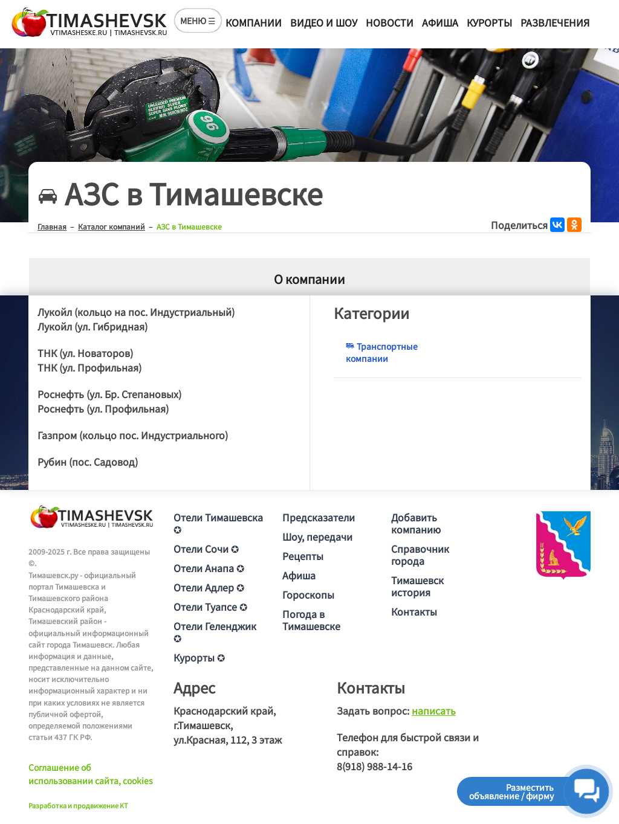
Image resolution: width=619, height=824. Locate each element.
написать (434, 710)
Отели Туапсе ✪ (210, 606)
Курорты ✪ (199, 657)
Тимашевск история (417, 586)
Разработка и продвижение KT (78, 805)
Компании (253, 22)
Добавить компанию (416, 523)
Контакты (414, 611)
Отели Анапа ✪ (208, 568)
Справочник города (420, 554)
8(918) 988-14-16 (374, 766)
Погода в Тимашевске (311, 620)
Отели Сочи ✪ (206, 548)
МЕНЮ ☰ (198, 20)
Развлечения (554, 22)
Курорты (489, 22)
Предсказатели (318, 517)
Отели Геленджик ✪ (214, 632)
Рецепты (302, 556)
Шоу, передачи (317, 536)
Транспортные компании (382, 352)
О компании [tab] (309, 279)
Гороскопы (308, 594)
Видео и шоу (323, 22)
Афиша (440, 22)
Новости (389, 22)
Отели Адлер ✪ (208, 587)
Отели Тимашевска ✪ (218, 523)
